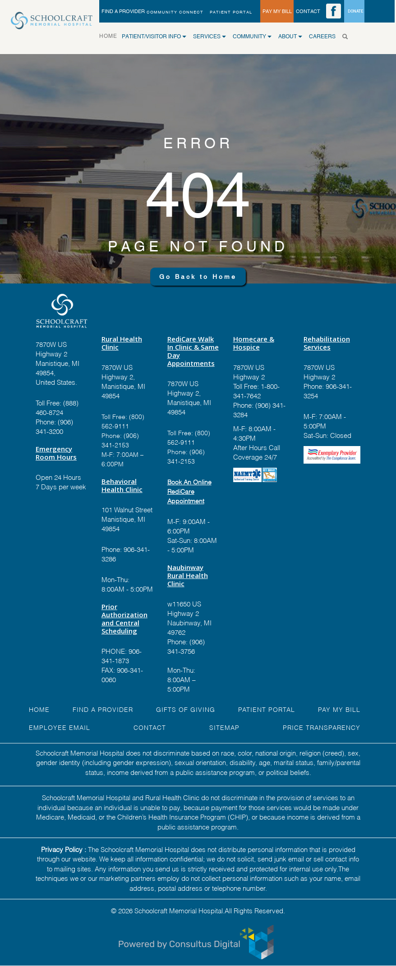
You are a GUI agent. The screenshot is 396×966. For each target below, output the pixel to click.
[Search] (347, 36)
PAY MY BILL (277, 11)
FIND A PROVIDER (123, 11)
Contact (150, 727)
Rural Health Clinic (121, 342)
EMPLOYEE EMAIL (59, 727)
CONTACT (308, 11)
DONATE (355, 11)
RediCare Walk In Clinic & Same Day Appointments (193, 351)
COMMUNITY (252, 36)
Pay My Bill (339, 709)
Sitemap (224, 727)
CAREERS (322, 36)
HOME (110, 35)
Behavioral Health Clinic (122, 485)
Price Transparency (321, 727)
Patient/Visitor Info (154, 36)
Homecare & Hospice (253, 342)
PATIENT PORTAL (231, 12)
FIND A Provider (103, 709)
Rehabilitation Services (327, 342)
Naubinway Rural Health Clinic (187, 575)
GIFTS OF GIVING (185, 709)
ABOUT (290, 36)
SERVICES (209, 36)
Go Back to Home (198, 276)
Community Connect (175, 12)
